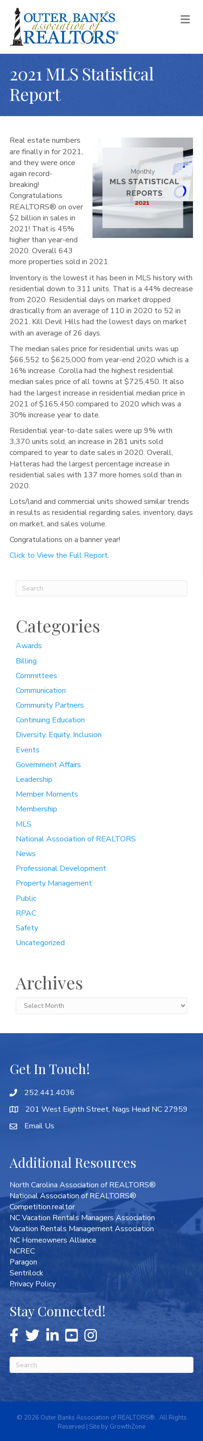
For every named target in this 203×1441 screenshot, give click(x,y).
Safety (27, 928)
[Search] (101, 588)
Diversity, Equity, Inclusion (59, 735)
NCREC (22, 1251)
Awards (29, 646)
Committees (36, 676)
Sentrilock (26, 1273)
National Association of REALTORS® (73, 1196)
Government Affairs (48, 765)
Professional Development (61, 868)
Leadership (34, 779)
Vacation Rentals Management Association (82, 1229)
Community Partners (50, 705)
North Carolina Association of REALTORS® (83, 1185)
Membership (36, 809)
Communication (41, 690)
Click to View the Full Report (59, 555)
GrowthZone (127, 1426)
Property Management (54, 883)
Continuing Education (50, 720)
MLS (23, 824)
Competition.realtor (42, 1207)
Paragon (23, 1262)
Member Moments (47, 794)
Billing (26, 661)
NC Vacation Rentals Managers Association (82, 1218)
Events (28, 750)
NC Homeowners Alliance (53, 1240)
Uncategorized (40, 943)
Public (26, 898)
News (26, 854)
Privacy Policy (33, 1284)
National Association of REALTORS (76, 839)
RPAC (26, 913)
